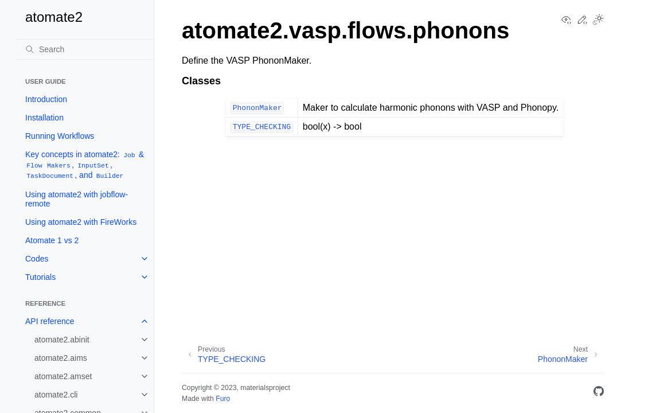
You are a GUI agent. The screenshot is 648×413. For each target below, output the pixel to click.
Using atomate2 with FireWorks (80, 222)
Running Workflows (59, 136)
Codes (36, 258)
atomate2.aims (60, 358)
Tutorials (40, 277)
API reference (50, 321)
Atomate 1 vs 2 (52, 240)
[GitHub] (599, 393)
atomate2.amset (63, 376)
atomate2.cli (55, 394)
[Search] (85, 49)
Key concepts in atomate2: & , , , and (84, 165)
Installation (44, 117)
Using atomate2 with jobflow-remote (76, 199)
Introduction (46, 99)
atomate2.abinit (61, 339)
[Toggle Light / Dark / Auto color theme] (598, 21)
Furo (223, 399)
